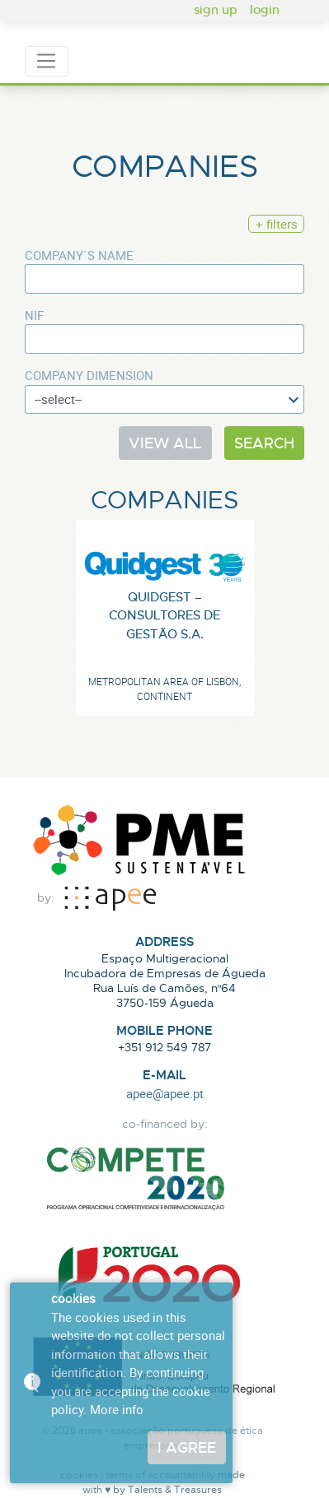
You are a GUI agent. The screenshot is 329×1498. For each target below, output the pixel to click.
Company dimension (89, 375)
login (265, 9)
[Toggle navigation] (46, 61)
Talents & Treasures (175, 1489)
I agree (186, 1447)
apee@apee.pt (165, 1093)
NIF (34, 315)
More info (116, 1409)
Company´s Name (79, 255)
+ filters (277, 224)
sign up (215, 9)
